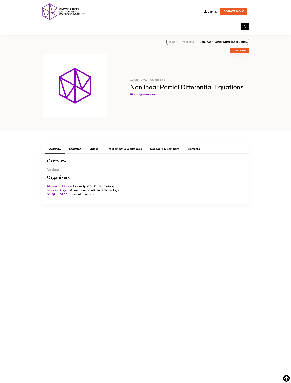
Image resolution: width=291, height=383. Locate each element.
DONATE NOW (234, 11)
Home (171, 47)
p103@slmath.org (145, 99)
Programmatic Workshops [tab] (124, 154)
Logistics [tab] (75, 154)
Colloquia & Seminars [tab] (164, 154)
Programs (187, 47)
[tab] (239, 55)
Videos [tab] (94, 154)
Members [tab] (193, 154)
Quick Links (239, 55)
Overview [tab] (54, 154)
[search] (210, 26)
